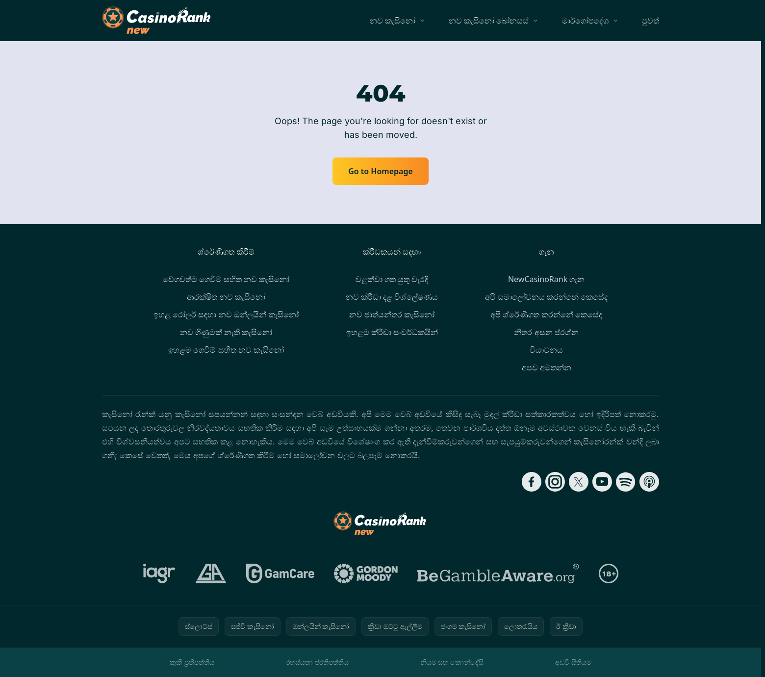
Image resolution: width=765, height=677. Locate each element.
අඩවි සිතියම (573, 662)
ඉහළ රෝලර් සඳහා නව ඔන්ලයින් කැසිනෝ (226, 314)
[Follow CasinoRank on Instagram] (555, 482)
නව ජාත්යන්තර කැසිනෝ (391, 314)
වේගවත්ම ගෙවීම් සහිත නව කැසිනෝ (226, 279)
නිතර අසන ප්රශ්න (546, 332)
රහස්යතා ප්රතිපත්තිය (317, 662)
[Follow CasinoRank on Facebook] (531, 482)
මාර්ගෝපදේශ (585, 20)
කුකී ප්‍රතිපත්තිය (192, 662)
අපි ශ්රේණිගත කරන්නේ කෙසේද (546, 314)
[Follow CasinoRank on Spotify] (626, 482)
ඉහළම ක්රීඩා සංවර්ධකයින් (392, 332)
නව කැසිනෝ (392, 20)
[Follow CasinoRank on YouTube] (602, 482)
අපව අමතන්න (546, 367)
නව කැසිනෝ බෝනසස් (489, 20)
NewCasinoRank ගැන (546, 279)
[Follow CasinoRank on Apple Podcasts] (649, 482)
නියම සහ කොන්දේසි (452, 662)
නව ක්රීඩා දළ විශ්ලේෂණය (392, 296)
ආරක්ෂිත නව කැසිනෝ (226, 296)
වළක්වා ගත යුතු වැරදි (392, 279)
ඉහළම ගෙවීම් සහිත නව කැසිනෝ (226, 349)
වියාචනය (546, 349)
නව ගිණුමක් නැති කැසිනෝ (226, 332)
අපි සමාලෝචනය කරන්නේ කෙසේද (546, 296)
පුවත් (650, 20)
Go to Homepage (380, 171)
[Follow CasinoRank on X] (578, 482)
